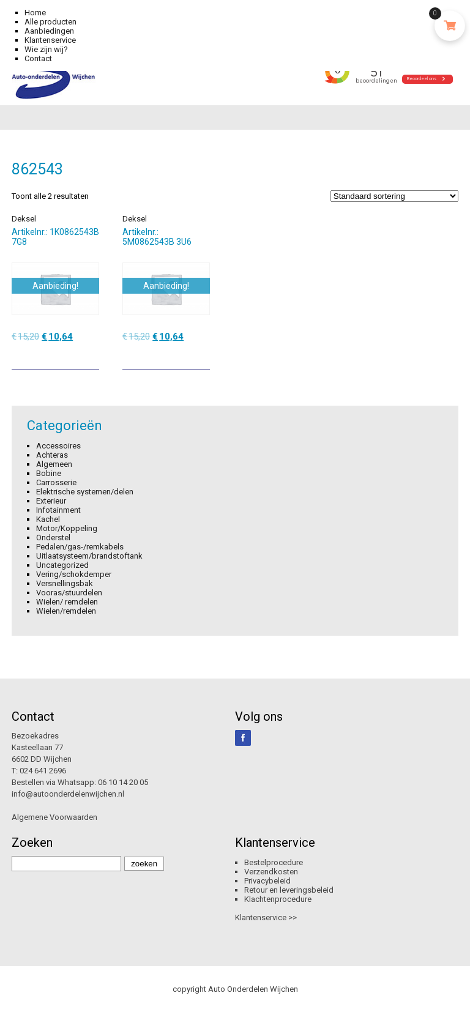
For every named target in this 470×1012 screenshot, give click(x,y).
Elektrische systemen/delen (84, 491)
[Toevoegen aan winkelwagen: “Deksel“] (91, 356)
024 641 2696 (43, 770)
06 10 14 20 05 (123, 782)
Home (35, 12)
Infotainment (58, 510)
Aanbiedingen (49, 30)
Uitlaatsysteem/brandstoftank (89, 555)
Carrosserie (56, 482)
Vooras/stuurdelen (69, 592)
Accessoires (58, 445)
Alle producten (50, 21)
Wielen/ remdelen (67, 601)
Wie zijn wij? (46, 49)
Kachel (48, 519)
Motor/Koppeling (66, 528)
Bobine (48, 473)
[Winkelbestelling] (394, 196)
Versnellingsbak (64, 583)
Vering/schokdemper (73, 574)
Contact (38, 58)
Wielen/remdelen (66, 611)
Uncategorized (62, 565)
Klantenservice (50, 40)
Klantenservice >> (266, 917)
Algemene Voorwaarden (54, 817)
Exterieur (51, 500)
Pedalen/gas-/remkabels (80, 546)
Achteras (52, 454)
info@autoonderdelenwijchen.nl (68, 793)
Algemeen (54, 464)
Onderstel (53, 537)
